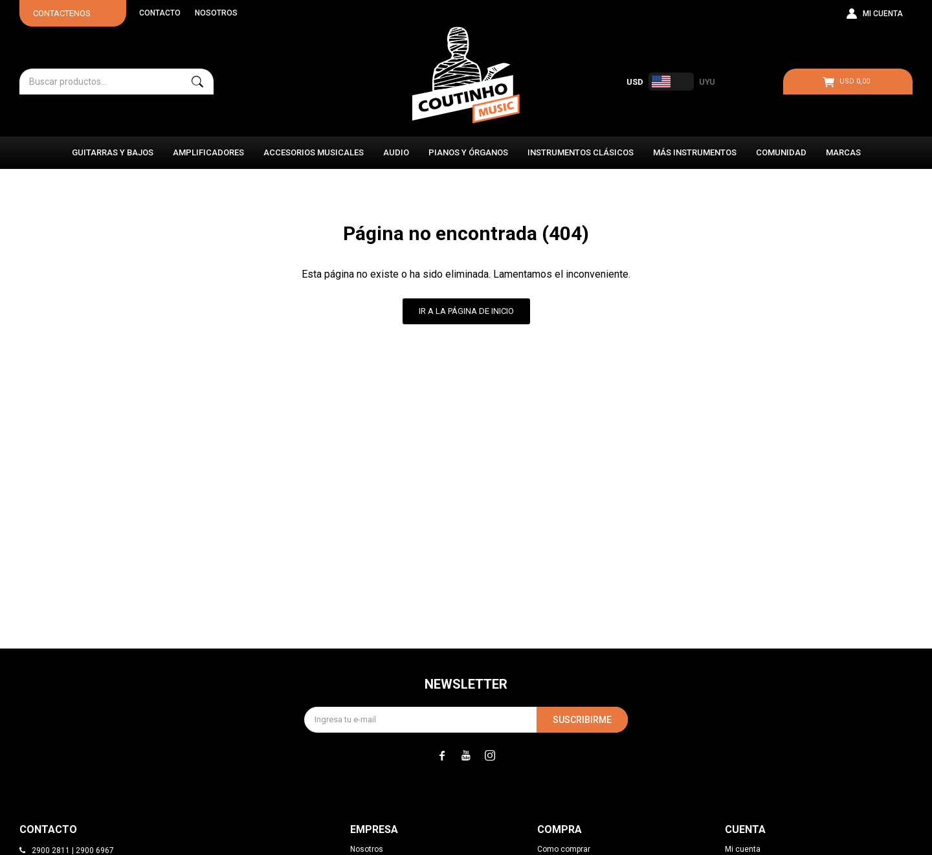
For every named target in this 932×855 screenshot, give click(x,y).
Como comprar (563, 849)
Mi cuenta (742, 849)
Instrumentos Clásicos (580, 152)
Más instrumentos (695, 152)
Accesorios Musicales (313, 152)
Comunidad (781, 152)
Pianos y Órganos (468, 152)
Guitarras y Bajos (112, 152)
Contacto (160, 12)
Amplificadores (208, 152)
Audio (396, 152)
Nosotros (216, 12)
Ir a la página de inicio (466, 311)
